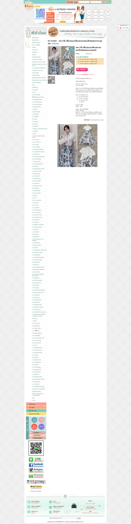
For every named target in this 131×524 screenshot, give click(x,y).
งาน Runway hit (36, 302)
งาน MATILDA (35, 232)
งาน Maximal (35, 234)
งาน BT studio (35, 139)
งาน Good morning (36, 185)
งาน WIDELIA (35, 374)
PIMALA (34, 54)
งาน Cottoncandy (36, 161)
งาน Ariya (34, 119)
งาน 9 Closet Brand (37, 104)
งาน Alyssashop (36, 111)
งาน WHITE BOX (36, 372)
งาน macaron (35, 222)
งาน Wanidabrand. (36, 369)
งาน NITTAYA (35, 264)
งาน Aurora (35, 123)
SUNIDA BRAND (36, 57)
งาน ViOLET (35, 357)
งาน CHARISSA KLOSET (38, 151)
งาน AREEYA (35, 116)
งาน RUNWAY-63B (36, 304)
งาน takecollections (37, 333)
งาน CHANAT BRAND (37, 149)
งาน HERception (36, 190)
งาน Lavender (35, 207)
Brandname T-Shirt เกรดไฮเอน (39, 80)
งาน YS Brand (35, 384)
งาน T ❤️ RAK (35, 330)
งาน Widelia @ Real (37, 376)
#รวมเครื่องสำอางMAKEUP (39, 68)
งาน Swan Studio (36, 328)
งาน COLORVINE (36, 159)
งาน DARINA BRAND (37, 164)
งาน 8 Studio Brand (37, 102)
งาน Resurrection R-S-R (38, 292)
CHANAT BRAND (36, 82)
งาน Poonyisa (35, 287)
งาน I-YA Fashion (36, 193)
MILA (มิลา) (35, 49)
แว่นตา (34, 400)
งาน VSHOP (35, 364)
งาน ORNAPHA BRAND (38, 269)
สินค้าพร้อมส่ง (35, 40)
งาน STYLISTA (36, 323)
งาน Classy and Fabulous (38, 156)
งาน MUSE (35, 247)
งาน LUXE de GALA (37, 217)
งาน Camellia (35, 144)
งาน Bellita (34, 131)
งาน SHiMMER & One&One (39, 312)
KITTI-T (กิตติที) (36, 45)
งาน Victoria (35, 355)
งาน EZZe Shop (36, 173)
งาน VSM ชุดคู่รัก (36, 367)
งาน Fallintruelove (36, 178)
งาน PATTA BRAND (37, 280)
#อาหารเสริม (35, 72)
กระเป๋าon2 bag (36, 94)
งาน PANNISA (35, 278)
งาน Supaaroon (36, 325)
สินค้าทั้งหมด (35, 37)
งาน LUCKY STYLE (37, 215)
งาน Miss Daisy (36, 242)
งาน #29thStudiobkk (37, 99)
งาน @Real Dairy (36, 106)
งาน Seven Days (36, 309)
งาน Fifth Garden (36, 181)
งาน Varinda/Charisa (37, 347)
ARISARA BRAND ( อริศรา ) (39, 77)
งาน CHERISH (35, 154)
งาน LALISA (35, 205)
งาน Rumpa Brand (36, 299)
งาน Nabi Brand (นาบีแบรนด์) (39, 250)
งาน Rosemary (35, 297)
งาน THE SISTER (36, 342)
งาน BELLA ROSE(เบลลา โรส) (39, 128)
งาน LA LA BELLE (36, 200)
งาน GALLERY (36, 183)
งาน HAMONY (35, 188)
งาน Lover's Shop (36, 212)
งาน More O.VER (36, 245)
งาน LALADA (35, 202)
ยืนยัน (79, 518)
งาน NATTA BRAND (37, 259)
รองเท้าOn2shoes (36, 391)
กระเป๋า (34, 92)
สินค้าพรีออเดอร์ (36, 42)
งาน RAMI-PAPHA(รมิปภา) (38, 290)
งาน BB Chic (35, 126)
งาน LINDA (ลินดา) (36, 210)
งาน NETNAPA (36, 262)
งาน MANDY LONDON (37, 224)
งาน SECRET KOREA (37, 307)
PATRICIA (34, 52)
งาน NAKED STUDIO (37, 252)
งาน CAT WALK (36, 147)
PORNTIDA (35, 87)
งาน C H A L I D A (36, 142)
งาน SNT (34, 321)
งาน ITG (34, 198)
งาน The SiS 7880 (36, 340)
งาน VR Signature (36, 362)
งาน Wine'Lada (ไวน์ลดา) (38, 379)
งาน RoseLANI (35, 295)
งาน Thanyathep (36, 335)
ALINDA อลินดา (36, 75)
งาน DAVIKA (35, 166)
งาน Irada (34, 195)
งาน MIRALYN (35, 236)
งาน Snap (34, 318)
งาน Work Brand (36, 381)
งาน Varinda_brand (37, 350)
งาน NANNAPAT (36, 255)
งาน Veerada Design (37, 352)
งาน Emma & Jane (36, 171)
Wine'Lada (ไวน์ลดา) (37, 59)
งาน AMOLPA (35, 114)
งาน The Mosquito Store (38, 338)
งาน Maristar (35, 229)
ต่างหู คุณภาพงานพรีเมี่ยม (38, 389)
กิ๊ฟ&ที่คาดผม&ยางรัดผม (38, 97)
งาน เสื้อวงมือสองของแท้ (38, 386)
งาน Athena (35, 121)
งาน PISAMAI (35, 285)
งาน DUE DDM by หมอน (38, 168)
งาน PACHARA (36, 272)
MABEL (34, 47)
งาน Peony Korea (36, 282)
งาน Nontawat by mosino (38, 267)
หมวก (33, 398)
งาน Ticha (34, 345)
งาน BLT (34, 133)
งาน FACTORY (36, 176)
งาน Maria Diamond (37, 227)
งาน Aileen (35, 109)
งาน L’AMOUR (35, 219)
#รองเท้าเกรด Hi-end (37, 70)
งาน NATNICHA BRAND (38, 257)
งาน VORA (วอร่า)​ (36, 359)
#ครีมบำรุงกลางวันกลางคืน (38, 62)
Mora (33, 85)
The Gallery (35, 89)
